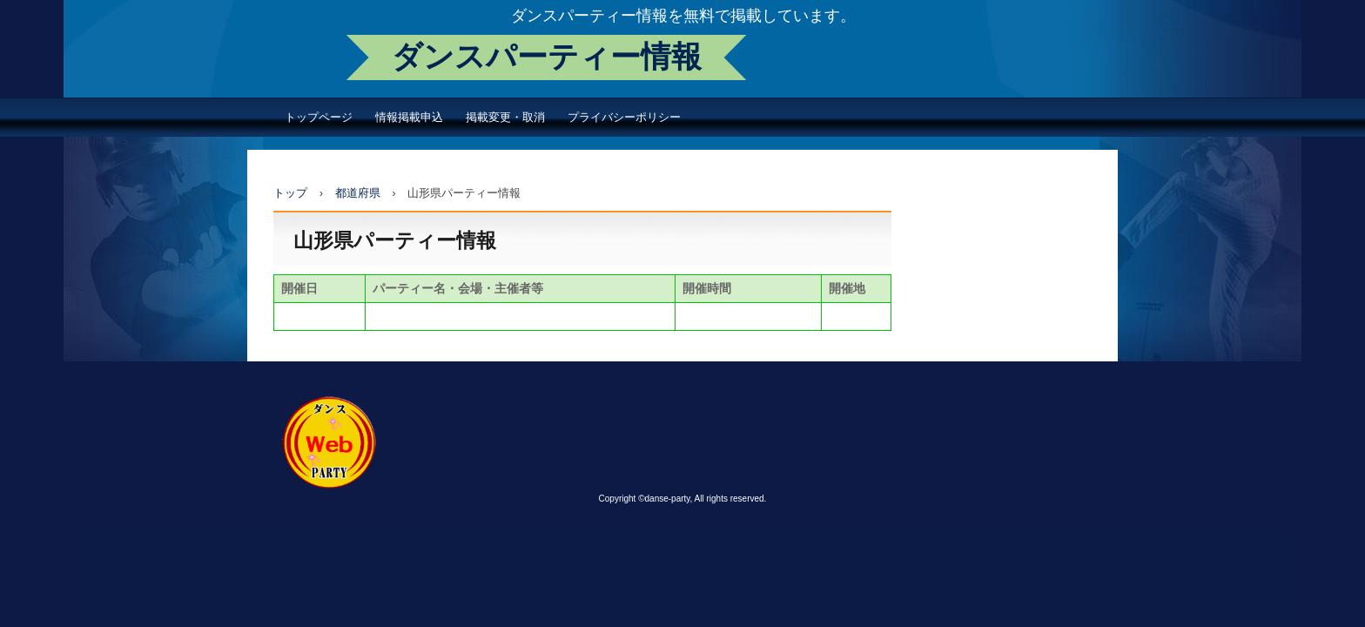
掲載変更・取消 (505, 117)
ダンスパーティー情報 (547, 57)
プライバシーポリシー (624, 117)
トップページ (319, 117)
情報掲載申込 (409, 117)
